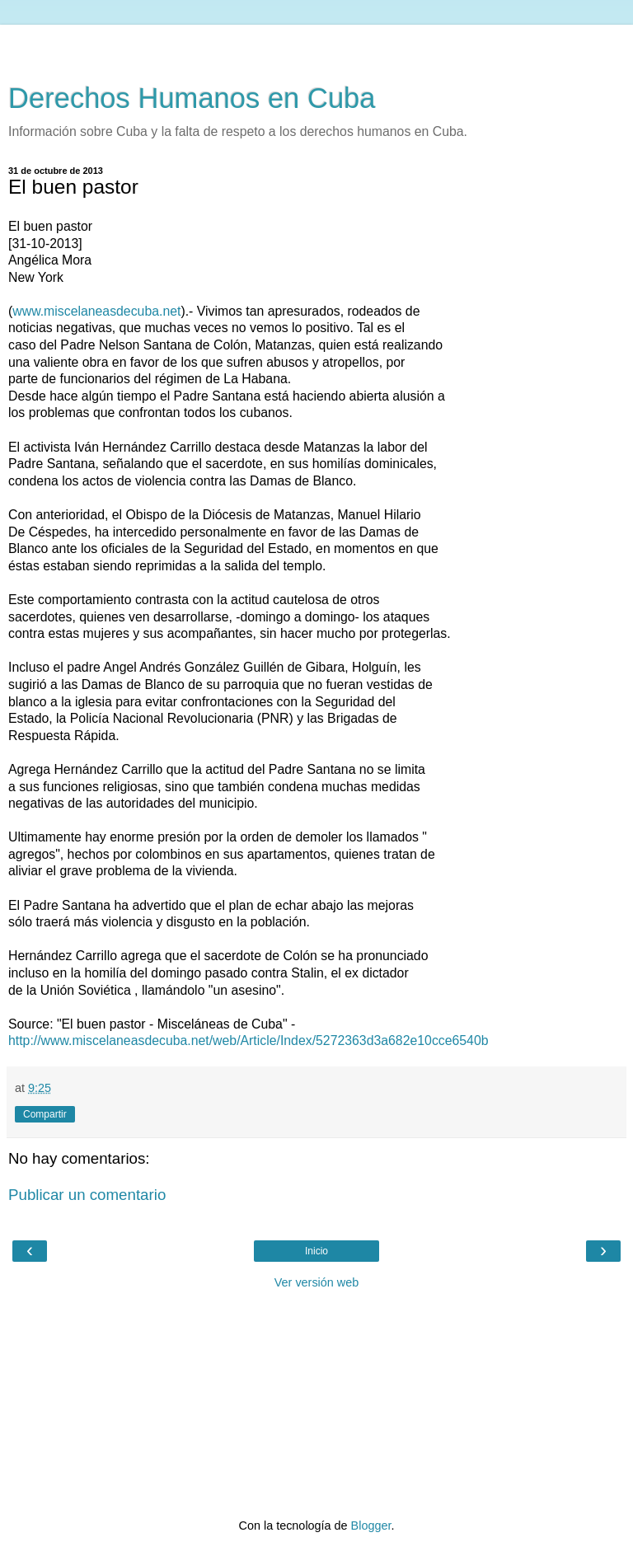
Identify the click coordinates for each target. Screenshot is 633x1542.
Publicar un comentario (87, 1194)
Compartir (45, 1114)
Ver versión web (316, 1282)
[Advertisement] (316, 45)
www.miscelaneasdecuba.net (96, 311)
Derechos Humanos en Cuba (192, 98)
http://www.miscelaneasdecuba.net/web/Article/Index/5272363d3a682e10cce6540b (248, 1040)
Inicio (316, 1251)
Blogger (371, 1525)
